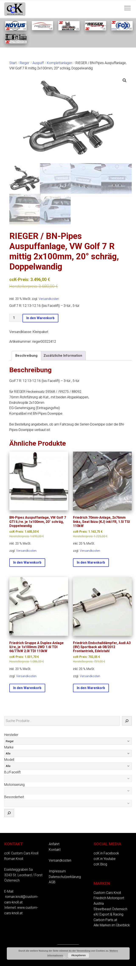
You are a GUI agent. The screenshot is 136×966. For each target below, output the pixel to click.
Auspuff (38, 63)
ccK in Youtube (105, 858)
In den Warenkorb (40, 318)
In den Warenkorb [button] (27, 562)
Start (13, 63)
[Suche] (127, 720)
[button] (124, 80)
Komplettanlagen (59, 63)
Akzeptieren (78, 955)
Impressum (57, 871)
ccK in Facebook (106, 853)
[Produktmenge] (15, 317)
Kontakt (54, 849)
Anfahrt (54, 844)
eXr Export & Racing (108, 914)
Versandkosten (49, 298)
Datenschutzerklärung (65, 876)
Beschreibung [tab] (26, 355)
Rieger (24, 63)
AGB (52, 882)
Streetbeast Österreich (110, 908)
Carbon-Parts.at (105, 919)
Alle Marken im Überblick (112, 925)
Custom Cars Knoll (107, 892)
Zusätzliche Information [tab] (62, 355)
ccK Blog (100, 864)
